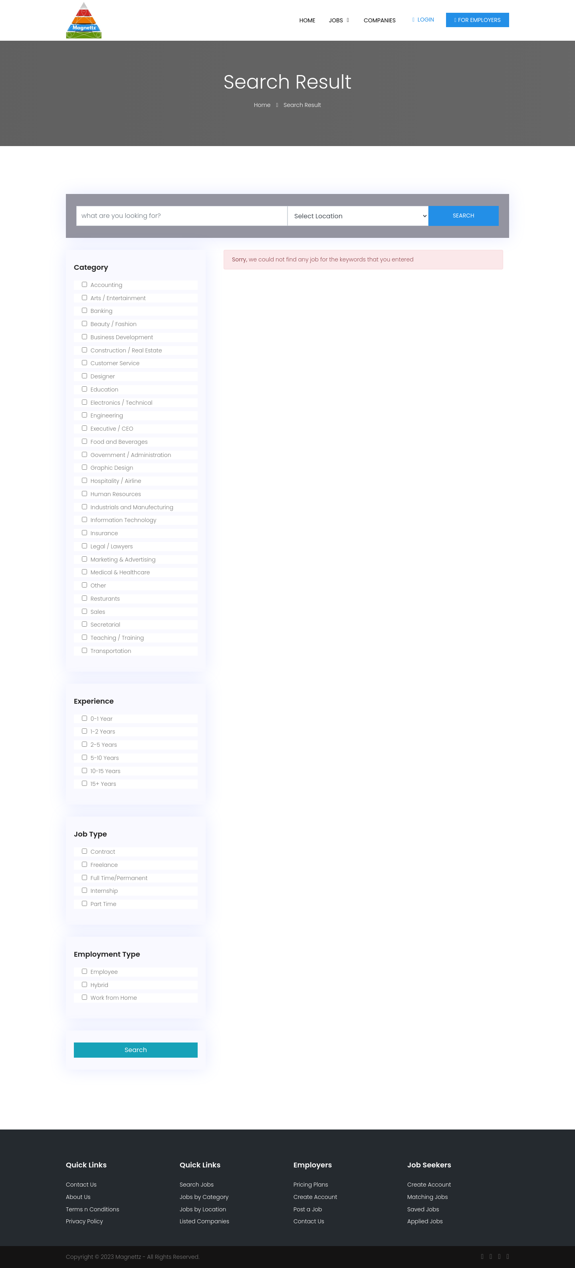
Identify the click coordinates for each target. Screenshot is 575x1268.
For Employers (477, 20)
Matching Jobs (427, 1197)
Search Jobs (197, 1185)
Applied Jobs (425, 1221)
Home (307, 20)
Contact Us (81, 1185)
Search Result (302, 105)
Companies (380, 20)
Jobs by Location (203, 1209)
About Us (78, 1197)
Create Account (315, 1197)
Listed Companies (204, 1221)
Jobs (336, 20)
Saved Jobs (423, 1209)
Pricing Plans (310, 1185)
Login (423, 20)
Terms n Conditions (92, 1209)
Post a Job (307, 1209)
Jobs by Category (204, 1197)
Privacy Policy (84, 1221)
